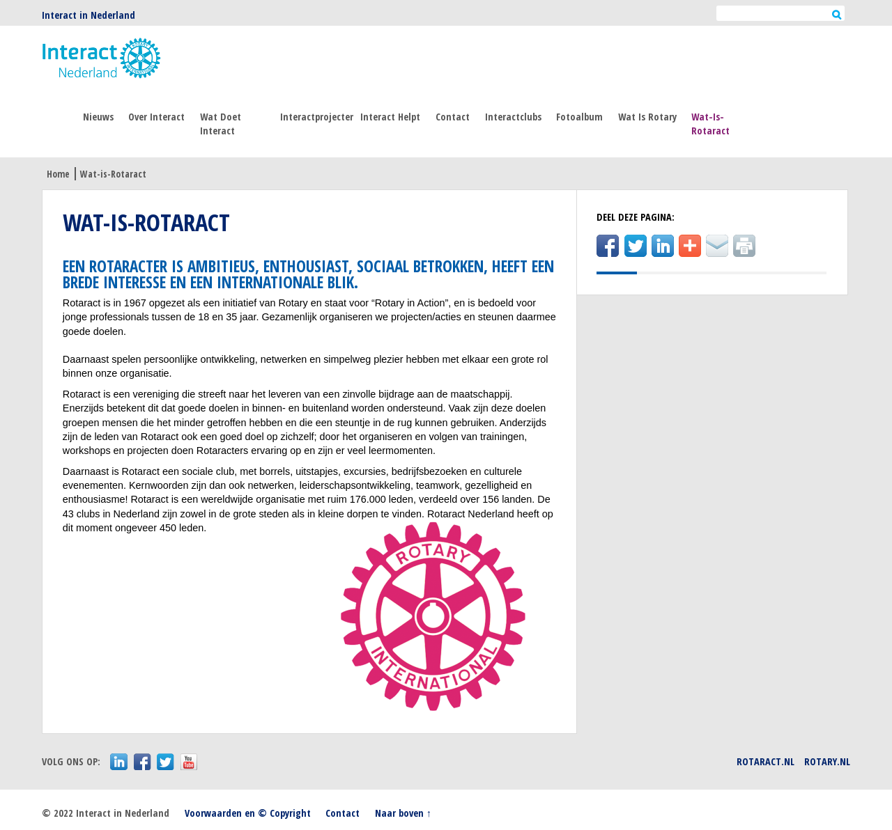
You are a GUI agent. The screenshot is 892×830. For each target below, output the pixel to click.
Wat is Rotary (647, 116)
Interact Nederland (101, 58)
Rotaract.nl (765, 761)
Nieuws (98, 116)
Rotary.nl (827, 761)
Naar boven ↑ (403, 813)
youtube (189, 762)
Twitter (635, 246)
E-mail (717, 246)
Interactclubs (513, 116)
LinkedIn (663, 246)
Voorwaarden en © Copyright (248, 813)
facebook (143, 762)
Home (58, 173)
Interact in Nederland (88, 15)
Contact (453, 116)
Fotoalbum (579, 116)
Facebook (608, 246)
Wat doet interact (220, 123)
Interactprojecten (316, 116)
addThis (690, 246)
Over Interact (156, 116)
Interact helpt (390, 116)
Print (744, 246)
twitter (166, 762)
